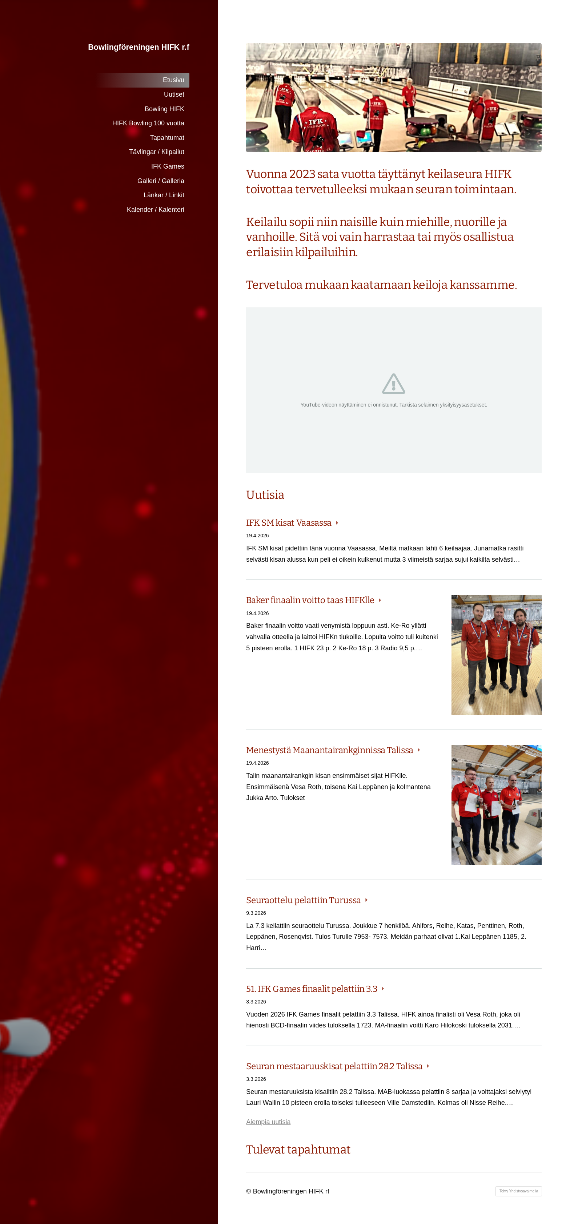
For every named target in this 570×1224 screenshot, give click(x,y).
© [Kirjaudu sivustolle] (249, 1191)
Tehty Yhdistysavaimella (518, 1191)
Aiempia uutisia (268, 1122)
